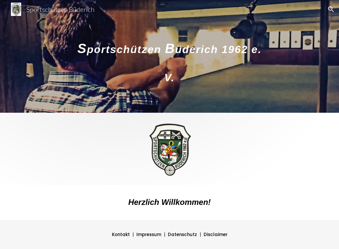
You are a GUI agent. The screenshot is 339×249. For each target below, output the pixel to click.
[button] (331, 9)
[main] (169, 57)
